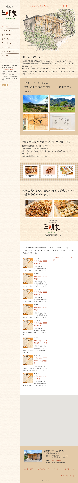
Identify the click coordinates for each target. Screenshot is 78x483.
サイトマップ (69, 469)
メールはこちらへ (3, 85)
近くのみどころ (43, 469)
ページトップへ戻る (69, 476)
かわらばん (29, 469)
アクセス (57, 469)
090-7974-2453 (9, 69)
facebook (6, 85)
